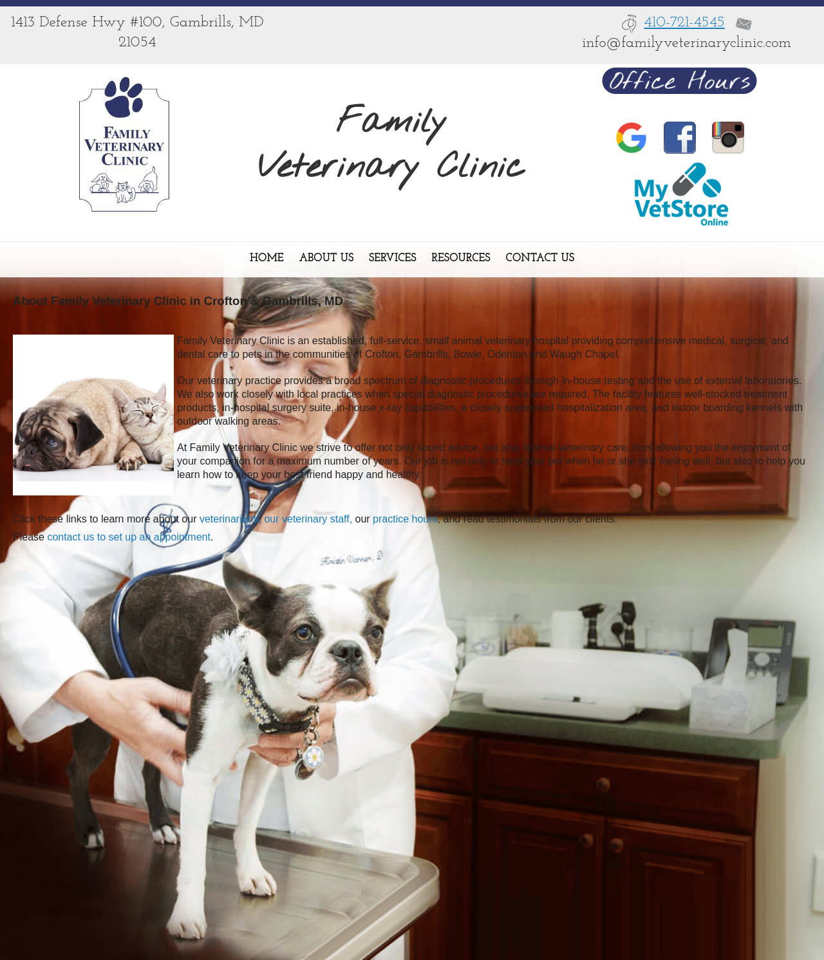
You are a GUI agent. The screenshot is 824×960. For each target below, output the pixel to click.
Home (267, 258)
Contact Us (540, 258)
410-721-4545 (684, 22)
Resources (461, 258)
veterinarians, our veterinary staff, (276, 518)
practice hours (404, 518)
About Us (326, 258)
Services (392, 258)
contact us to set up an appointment (129, 536)
